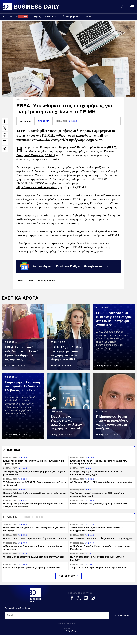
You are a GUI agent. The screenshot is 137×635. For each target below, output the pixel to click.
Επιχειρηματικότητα (47, 280)
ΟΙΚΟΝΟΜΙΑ (44, 121)
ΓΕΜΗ (30, 280)
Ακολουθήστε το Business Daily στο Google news (64, 266)
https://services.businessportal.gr (37, 187)
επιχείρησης (109, 207)
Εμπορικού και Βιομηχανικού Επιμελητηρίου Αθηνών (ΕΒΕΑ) (78, 147)
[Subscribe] (120, 615)
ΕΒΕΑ (20, 280)
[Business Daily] (35, 595)
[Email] (57, 615)
